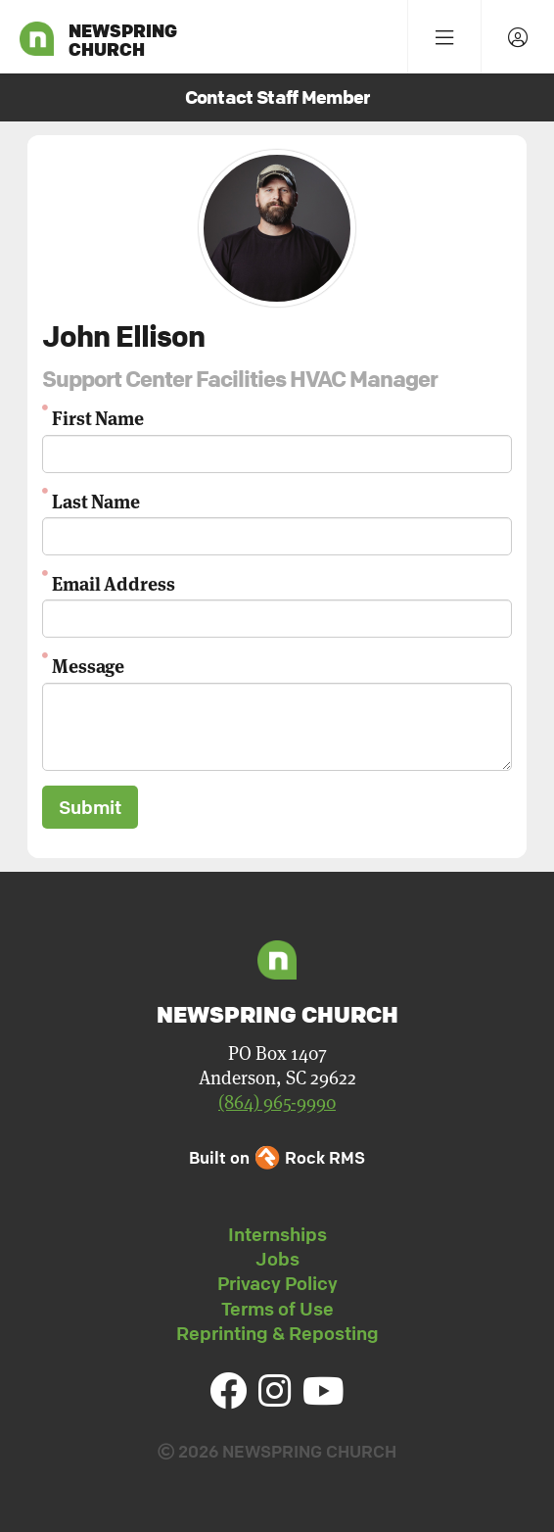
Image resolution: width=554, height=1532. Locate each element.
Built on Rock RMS (277, 1157)
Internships (277, 1234)
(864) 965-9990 (277, 1102)
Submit (90, 807)
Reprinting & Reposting (277, 1333)
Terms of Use (277, 1308)
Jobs (277, 1258)
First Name (98, 417)
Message (88, 664)
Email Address (113, 582)
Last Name (96, 500)
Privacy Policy (277, 1283)
